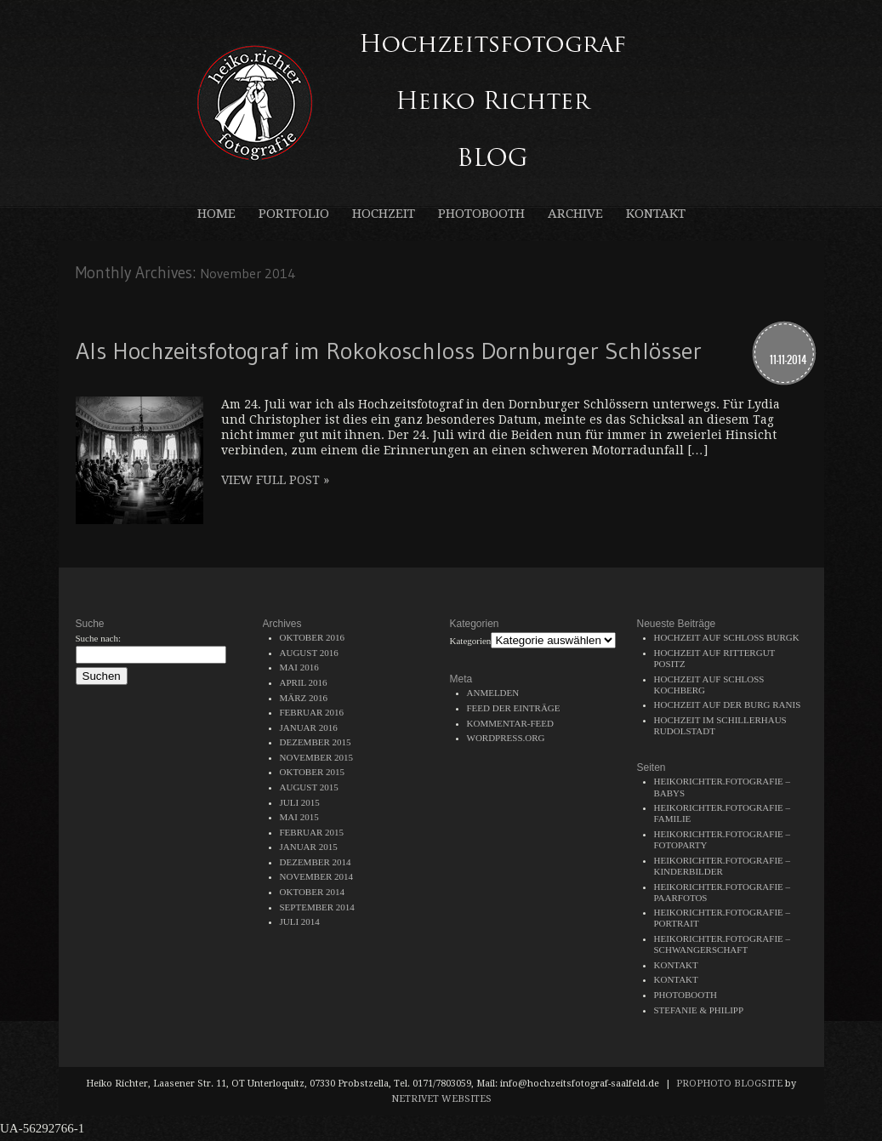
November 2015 (316, 757)
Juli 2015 (300, 802)
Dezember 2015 (315, 742)
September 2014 (317, 907)
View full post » (275, 480)
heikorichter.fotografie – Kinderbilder (722, 865)
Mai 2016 (299, 667)
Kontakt (656, 214)
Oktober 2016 (312, 637)
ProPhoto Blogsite (729, 1083)
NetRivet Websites (441, 1098)
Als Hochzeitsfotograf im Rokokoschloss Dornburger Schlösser (389, 350)
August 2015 (309, 787)
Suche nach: (98, 638)
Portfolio (294, 214)
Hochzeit (383, 214)
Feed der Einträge (513, 708)
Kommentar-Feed (510, 723)
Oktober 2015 (312, 772)
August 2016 (309, 653)
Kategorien (471, 641)
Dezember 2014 (315, 862)
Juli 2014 (300, 921)
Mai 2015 (299, 817)
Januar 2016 (309, 727)
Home (216, 214)
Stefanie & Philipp (699, 1010)
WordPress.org (506, 738)
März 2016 (304, 698)
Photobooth (481, 214)
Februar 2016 (312, 712)
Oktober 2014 (312, 892)
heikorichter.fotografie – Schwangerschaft (722, 944)
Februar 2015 (312, 832)
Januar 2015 (309, 846)
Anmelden (493, 692)
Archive (575, 214)
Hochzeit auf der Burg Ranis (727, 704)
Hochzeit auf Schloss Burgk (726, 637)
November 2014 (316, 876)
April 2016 (303, 682)
